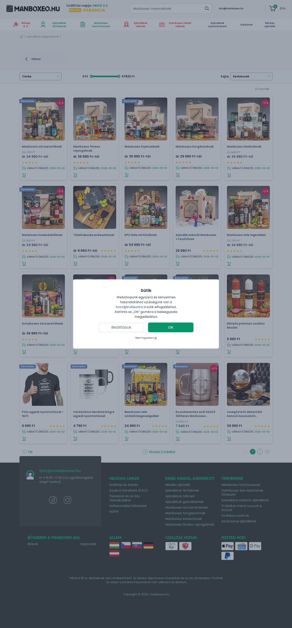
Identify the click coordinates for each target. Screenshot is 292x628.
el (156, 338)
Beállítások (121, 327)
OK (170, 327)
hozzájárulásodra (130, 307)
